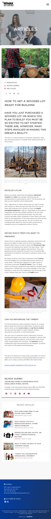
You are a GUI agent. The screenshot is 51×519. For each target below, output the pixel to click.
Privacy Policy (32, 512)
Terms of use (42, 512)
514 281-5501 (11, 491)
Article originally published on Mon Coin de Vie (20, 365)
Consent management (25, 513)
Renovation (10, 82)
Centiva (29, 516)
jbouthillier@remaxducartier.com (19, 493)
